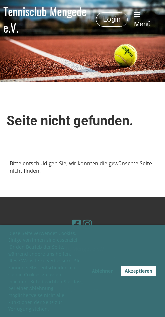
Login (112, 19)
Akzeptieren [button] (138, 271)
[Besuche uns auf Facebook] (76, 224)
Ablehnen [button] (102, 271)
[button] (51, 310)
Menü (142, 19)
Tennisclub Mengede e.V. (45, 19)
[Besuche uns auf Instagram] (87, 224)
